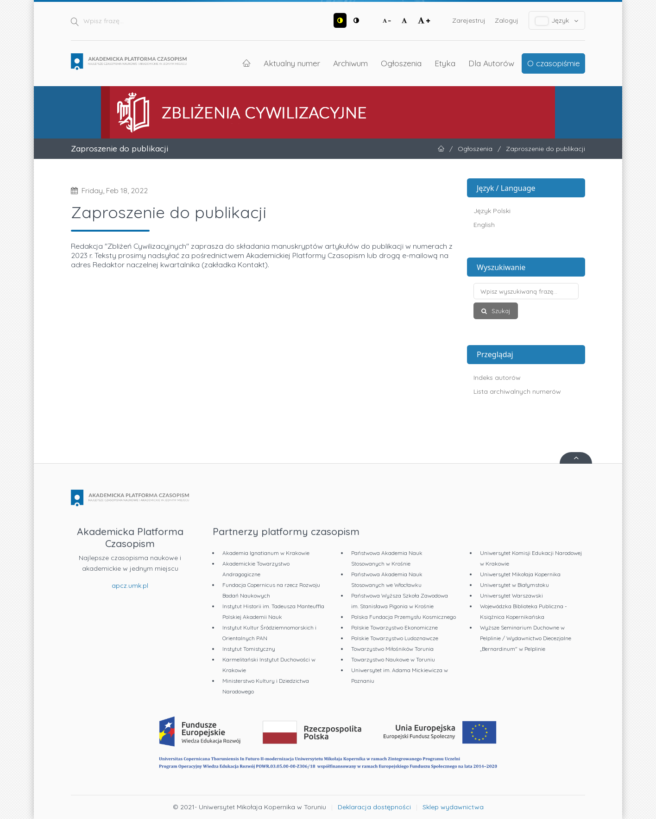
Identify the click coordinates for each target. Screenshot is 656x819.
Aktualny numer (292, 63)
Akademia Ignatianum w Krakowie (265, 552)
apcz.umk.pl (130, 585)
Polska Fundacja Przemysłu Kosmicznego (403, 616)
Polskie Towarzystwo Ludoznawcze (394, 638)
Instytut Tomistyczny (248, 648)
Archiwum (350, 63)
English (484, 224)
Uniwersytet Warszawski (511, 595)
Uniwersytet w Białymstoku (514, 584)
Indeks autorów (497, 377)
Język (557, 20)
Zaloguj (506, 20)
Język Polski (492, 211)
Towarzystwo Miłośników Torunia (392, 648)
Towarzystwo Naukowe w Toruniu (393, 659)
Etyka (445, 63)
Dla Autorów (491, 63)
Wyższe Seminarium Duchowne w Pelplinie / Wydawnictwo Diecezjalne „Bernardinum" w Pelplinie (525, 638)
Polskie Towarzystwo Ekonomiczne (394, 627)
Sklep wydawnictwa (453, 807)
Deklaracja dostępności (374, 807)
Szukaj (500, 311)
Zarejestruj (469, 20)
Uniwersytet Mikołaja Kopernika (520, 574)
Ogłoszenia (401, 63)
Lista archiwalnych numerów (517, 391)
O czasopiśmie (553, 63)
